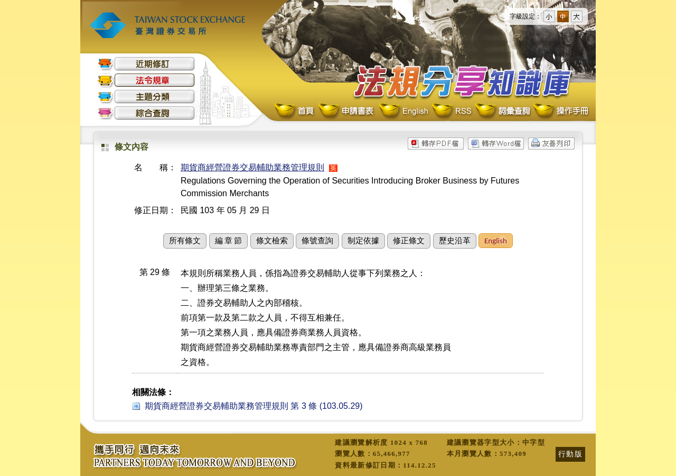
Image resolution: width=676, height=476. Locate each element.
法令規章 (146, 80)
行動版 (570, 454)
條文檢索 (272, 240)
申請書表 (346, 111)
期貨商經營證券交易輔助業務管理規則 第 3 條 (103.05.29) (254, 405)
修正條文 (409, 240)
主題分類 (146, 96)
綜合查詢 (146, 113)
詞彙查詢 (502, 111)
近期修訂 (146, 64)
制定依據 (363, 240)
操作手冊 (560, 111)
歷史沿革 (455, 240)
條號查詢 (317, 240)
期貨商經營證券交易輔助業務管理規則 (252, 167)
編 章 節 (228, 240)
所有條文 (185, 240)
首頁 (295, 111)
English (403, 111)
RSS (451, 111)
